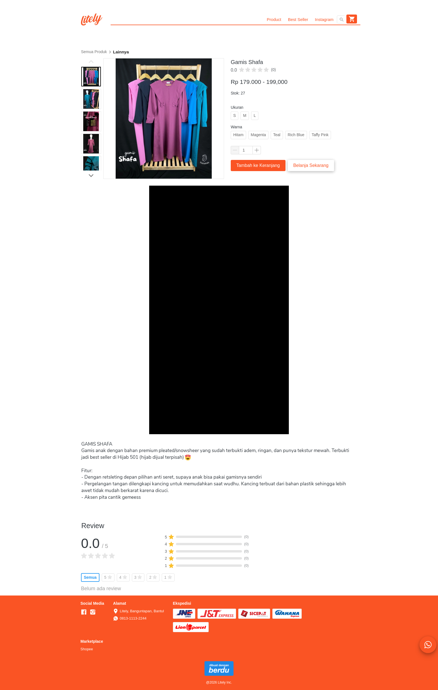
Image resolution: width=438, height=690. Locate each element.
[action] (428, 644)
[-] (83, 612)
